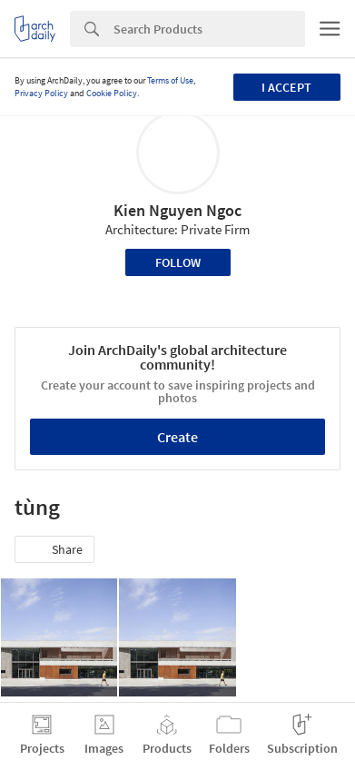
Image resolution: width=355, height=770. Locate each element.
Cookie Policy (111, 93)
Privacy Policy (41, 93)
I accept (286, 87)
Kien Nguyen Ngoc (177, 210)
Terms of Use (170, 80)
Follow (178, 262)
